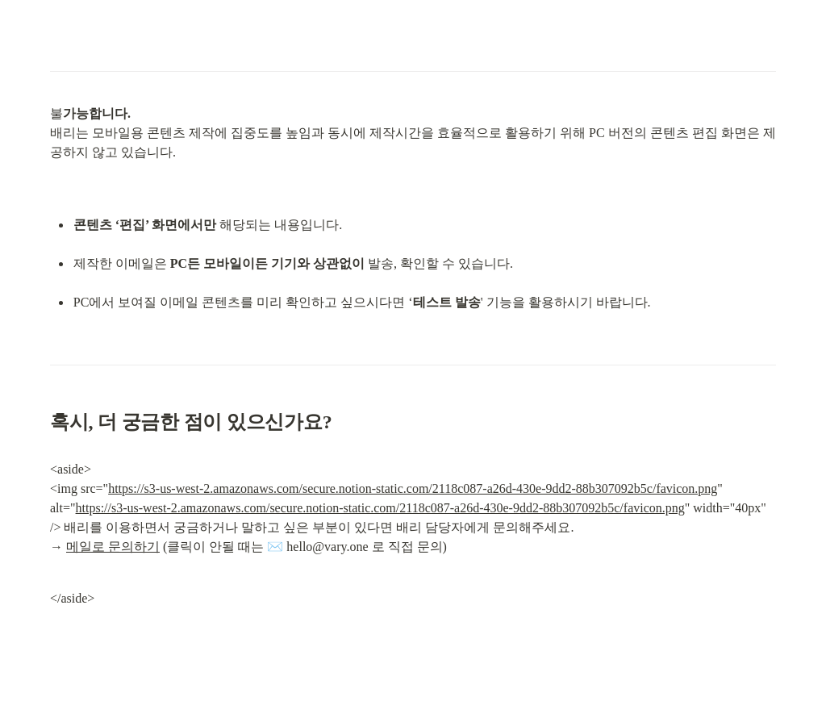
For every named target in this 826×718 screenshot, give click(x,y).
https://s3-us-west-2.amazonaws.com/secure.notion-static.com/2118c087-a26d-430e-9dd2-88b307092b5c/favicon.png (412, 488)
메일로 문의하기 (113, 546)
